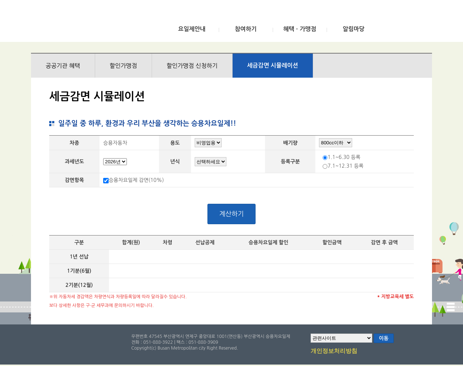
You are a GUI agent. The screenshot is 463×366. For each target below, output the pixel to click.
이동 (383, 338)
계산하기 (231, 214)
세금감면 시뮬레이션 (272, 65)
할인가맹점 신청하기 (192, 66)
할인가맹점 (123, 66)
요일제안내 (191, 29)
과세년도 (74, 161)
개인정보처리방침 (334, 351)
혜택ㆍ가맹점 (299, 29)
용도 (175, 142)
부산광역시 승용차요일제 (85, 23)
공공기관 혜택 (63, 66)
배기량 (290, 142)
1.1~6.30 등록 (343, 157)
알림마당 (354, 29)
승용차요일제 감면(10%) (136, 180)
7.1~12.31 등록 (345, 165)
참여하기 (246, 29)
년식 (175, 161)
